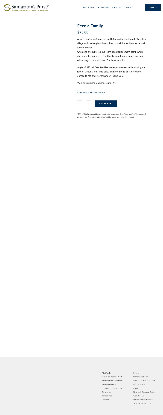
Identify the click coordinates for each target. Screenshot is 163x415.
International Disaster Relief (113, 381)
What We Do (106, 373)
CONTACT (129, 7)
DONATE (153, 7)
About (135, 388)
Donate (136, 373)
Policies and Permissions (143, 400)
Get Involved (106, 392)
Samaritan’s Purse (140, 377)
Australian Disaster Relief (112, 377)
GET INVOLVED (103, 7)
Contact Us (106, 400)
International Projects (110, 384)
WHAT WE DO (88, 7)
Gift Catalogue (139, 384)
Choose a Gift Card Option (91, 92)
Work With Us (138, 396)
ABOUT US (117, 7)
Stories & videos (108, 396)
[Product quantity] (84, 103)
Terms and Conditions (142, 403)
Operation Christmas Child (112, 388)
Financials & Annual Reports (144, 392)
